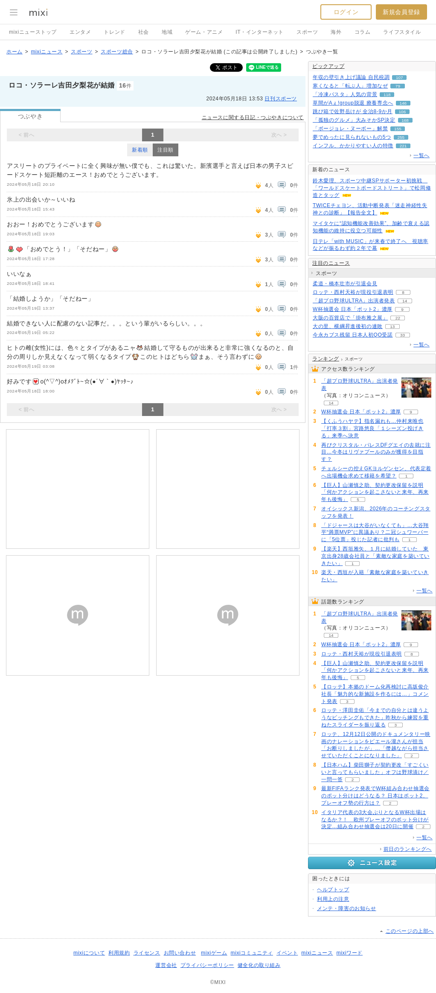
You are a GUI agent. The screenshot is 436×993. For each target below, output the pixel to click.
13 (392, 326)
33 (402, 335)
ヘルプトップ (333, 890)
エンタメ (80, 32)
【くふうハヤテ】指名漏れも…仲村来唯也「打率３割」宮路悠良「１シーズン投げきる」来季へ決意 (372, 428)
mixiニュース (46, 52)
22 (397, 318)
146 (403, 103)
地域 (167, 32)
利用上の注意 (333, 899)
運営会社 (166, 965)
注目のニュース (331, 263)
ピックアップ (328, 66)
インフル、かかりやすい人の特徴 (353, 146)
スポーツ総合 (117, 52)
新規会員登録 (401, 12)
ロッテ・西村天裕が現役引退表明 (353, 292)
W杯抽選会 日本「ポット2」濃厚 (352, 309)
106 (402, 111)
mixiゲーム (214, 953)
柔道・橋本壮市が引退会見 (345, 284)
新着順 (140, 150)
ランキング (325, 359)
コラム (363, 32)
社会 (143, 32)
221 (403, 146)
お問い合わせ (180, 953)
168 (405, 120)
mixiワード (349, 953)
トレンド (114, 32)
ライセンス (147, 953)
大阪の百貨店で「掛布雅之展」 (350, 318)
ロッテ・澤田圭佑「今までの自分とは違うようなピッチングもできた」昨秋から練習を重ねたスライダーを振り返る (375, 717)
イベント (287, 953)
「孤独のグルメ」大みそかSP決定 (354, 120)
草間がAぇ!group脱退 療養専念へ (353, 103)
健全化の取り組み (259, 965)
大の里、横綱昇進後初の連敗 (348, 326)
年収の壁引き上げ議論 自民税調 (351, 77)
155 (397, 128)
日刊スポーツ (281, 99)
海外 (336, 32)
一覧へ (421, 155)
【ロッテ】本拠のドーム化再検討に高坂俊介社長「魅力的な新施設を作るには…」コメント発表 (375, 694)
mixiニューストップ (33, 32)
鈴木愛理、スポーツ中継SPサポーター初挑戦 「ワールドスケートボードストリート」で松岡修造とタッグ (372, 188)
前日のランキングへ (408, 849)
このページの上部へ (410, 931)
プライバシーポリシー (207, 965)
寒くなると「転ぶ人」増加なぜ (350, 86)
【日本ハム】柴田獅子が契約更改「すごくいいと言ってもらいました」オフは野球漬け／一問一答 (375, 772)
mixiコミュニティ (252, 953)
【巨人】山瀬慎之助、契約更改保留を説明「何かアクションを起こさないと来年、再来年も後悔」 (375, 492)
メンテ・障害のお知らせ (346, 908)
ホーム (14, 52)
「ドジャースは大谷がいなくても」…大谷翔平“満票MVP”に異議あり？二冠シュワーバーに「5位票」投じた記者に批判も (375, 532)
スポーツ (307, 32)
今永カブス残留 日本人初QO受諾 (353, 335)
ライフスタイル (402, 32)
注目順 (165, 150)
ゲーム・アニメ (204, 32)
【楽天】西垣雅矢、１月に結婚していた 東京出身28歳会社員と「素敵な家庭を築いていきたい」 (375, 556)
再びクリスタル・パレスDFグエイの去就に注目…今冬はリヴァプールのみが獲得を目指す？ (376, 452)
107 (399, 77)
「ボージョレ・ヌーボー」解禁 (350, 129)
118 (387, 94)
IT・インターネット (259, 32)
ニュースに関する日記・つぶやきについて (253, 117)
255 (400, 137)
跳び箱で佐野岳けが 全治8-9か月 (352, 111)
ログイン (346, 12)
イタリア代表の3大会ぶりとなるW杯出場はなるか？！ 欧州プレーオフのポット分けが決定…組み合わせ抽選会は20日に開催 (375, 819)
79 (397, 86)
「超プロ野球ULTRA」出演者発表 (354, 301)
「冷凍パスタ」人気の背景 (345, 94)
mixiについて (89, 953)
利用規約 (119, 953)
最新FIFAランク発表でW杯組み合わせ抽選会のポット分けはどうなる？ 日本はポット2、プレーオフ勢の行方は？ (375, 795)
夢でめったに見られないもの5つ (352, 137)
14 (404, 301)
